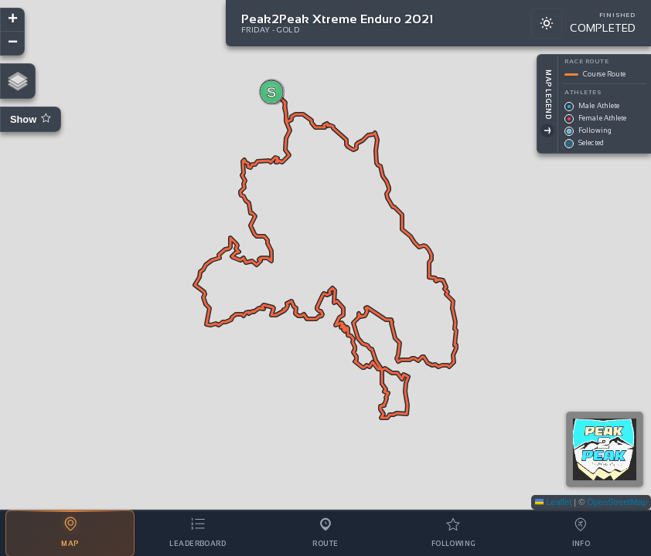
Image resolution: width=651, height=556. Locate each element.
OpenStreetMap (617, 502)
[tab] (70, 533)
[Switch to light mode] (546, 23)
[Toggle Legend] (547, 130)
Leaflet (553, 502)
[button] (271, 92)
